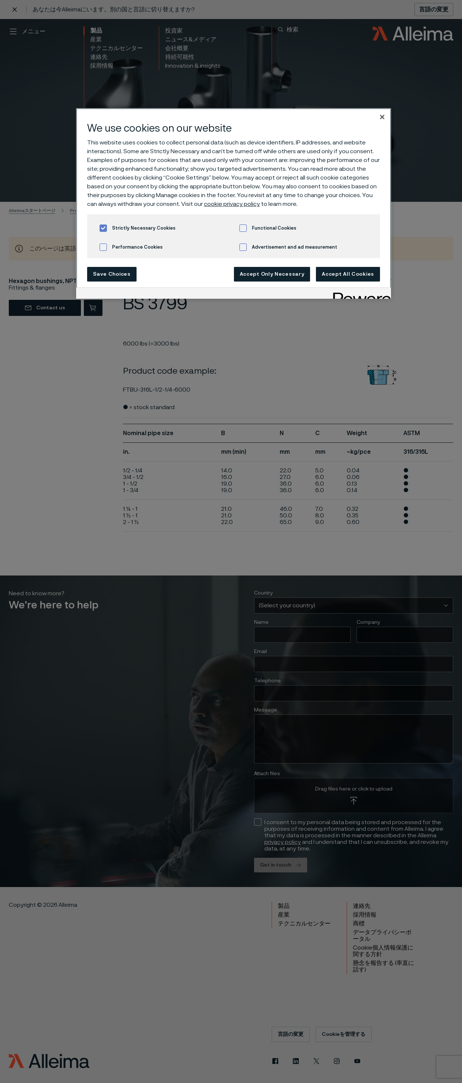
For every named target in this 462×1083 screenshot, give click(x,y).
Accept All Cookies (348, 274)
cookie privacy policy (232, 204)
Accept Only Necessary (272, 274)
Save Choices (111, 274)
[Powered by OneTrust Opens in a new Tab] (359, 294)
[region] (233, 203)
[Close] (382, 117)
